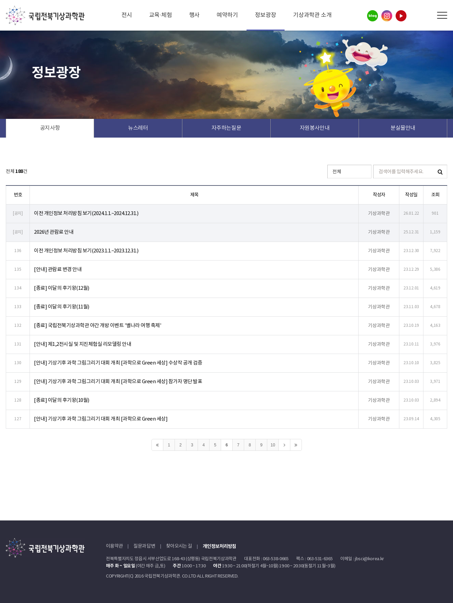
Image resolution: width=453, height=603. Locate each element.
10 (273, 445)
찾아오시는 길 (179, 546)
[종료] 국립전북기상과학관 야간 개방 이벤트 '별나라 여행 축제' (97, 326)
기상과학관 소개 (312, 15)
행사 (194, 15)
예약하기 (227, 15)
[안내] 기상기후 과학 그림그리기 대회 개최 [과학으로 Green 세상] (100, 419)
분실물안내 (403, 128)
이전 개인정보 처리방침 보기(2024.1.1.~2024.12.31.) (86, 213)
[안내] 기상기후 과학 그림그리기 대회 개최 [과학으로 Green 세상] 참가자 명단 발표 (118, 382)
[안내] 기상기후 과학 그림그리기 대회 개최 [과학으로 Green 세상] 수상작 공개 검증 (118, 363)
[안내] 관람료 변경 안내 (57, 269)
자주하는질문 (226, 128)
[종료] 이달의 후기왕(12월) (61, 288)
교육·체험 (160, 15)
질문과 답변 (144, 546)
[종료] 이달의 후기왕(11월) (61, 307)
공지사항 (50, 128)
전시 (127, 15)
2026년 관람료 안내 (53, 232)
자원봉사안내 (315, 128)
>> (296, 445)
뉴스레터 (138, 128)
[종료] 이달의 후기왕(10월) (61, 400)
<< (157, 445)
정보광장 (265, 15)
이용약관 (114, 546)
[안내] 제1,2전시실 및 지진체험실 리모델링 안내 (82, 344)
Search (426, 15)
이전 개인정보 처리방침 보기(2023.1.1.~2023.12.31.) (86, 251)
